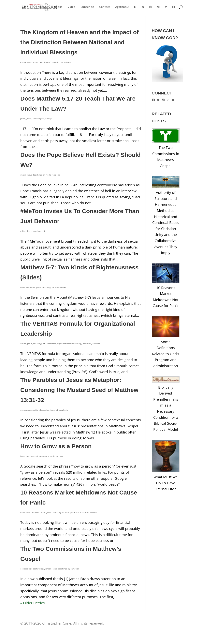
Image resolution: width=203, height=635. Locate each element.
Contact (104, 7)
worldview (66, 62)
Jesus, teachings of (41, 62)
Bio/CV (44, 7)
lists (67, 512)
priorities (87, 343)
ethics (23, 231)
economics (25, 512)
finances (35, 512)
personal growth (46, 456)
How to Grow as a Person (56, 446)
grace (22, 118)
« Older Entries (32, 603)
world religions (53, 174)
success (96, 343)
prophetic (63, 410)
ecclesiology (26, 568)
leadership (51, 343)
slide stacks (60, 287)
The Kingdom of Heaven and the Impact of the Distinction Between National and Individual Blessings (79, 42)
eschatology (26, 62)
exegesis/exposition (29, 410)
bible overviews (27, 287)
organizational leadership (69, 343)
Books (58, 7)
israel (48, 568)
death (23, 174)
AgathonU (122, 7)
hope (43, 512)
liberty (48, 118)
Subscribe (87, 7)
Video (71, 7)
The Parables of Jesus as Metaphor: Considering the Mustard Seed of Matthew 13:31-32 (79, 390)
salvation (55, 62)
